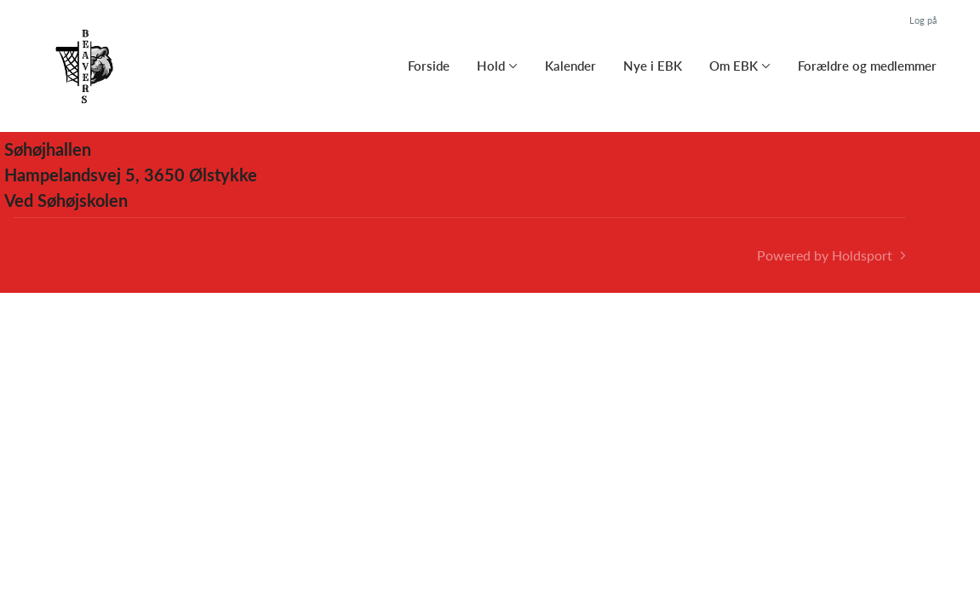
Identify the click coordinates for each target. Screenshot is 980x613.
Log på (923, 20)
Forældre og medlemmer (867, 65)
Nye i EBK (652, 65)
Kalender (570, 65)
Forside (429, 65)
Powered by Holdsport (824, 255)
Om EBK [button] (733, 65)
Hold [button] (491, 65)
